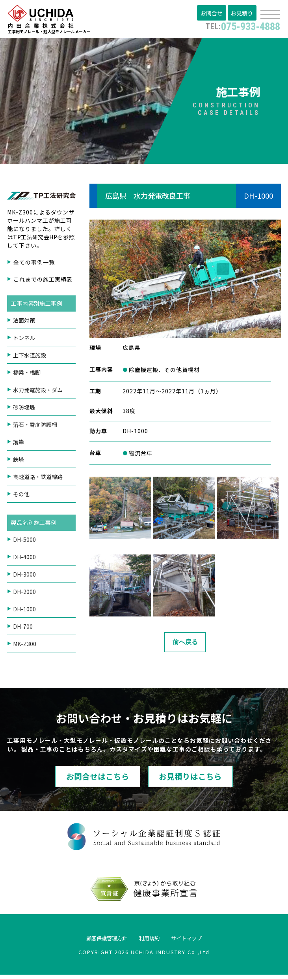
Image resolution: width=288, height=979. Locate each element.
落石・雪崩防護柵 (35, 426)
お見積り (243, 13)
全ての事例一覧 (34, 264)
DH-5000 (24, 541)
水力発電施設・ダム (38, 392)
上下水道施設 (29, 357)
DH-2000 (24, 594)
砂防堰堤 (24, 409)
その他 (21, 496)
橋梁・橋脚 (27, 374)
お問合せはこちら (83, 779)
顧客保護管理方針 (98, 942)
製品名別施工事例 (34, 524)
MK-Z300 (24, 646)
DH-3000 (24, 576)
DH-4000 (24, 559)
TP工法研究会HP (36, 239)
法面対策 (24, 322)
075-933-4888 (237, 26)
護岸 (18, 444)
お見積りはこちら (205, 779)
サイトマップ (196, 942)
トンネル (24, 340)
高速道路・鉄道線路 (38, 479)
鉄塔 (18, 461)
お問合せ (214, 13)
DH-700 (23, 628)
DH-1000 (24, 611)
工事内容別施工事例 (37, 305)
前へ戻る (185, 644)
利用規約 (150, 942)
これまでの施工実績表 (42, 281)
